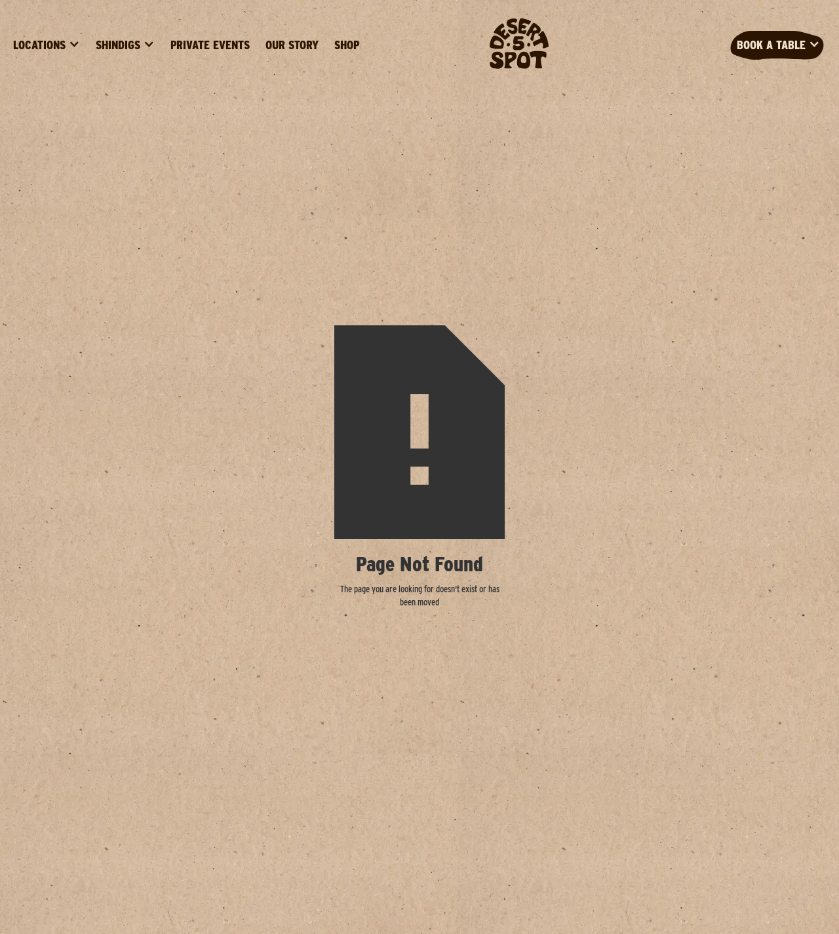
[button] (46, 45)
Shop (346, 45)
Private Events (210, 45)
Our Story (292, 45)
